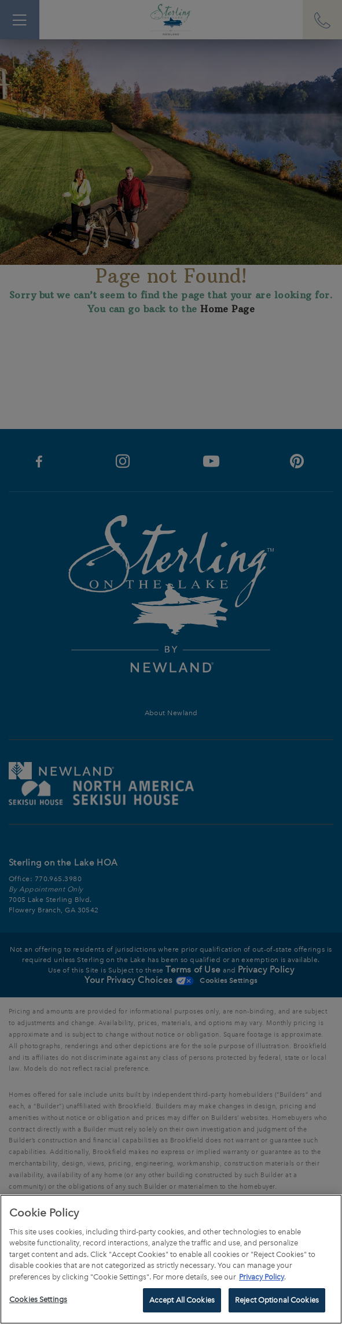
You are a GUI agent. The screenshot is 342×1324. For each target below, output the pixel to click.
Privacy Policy (261, 1277)
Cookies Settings (38, 1299)
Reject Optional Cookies (277, 1300)
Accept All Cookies (182, 1300)
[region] (171, 1259)
